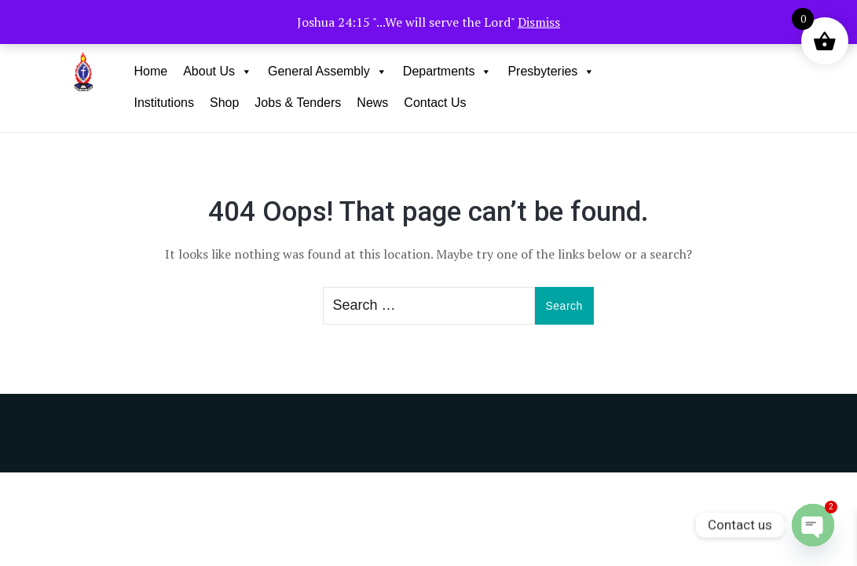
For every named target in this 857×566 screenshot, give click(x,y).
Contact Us (435, 102)
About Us (217, 71)
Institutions (163, 102)
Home (150, 71)
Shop (224, 102)
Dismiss (539, 22)
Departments (448, 71)
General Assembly (327, 71)
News (372, 102)
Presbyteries (551, 71)
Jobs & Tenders (298, 102)
